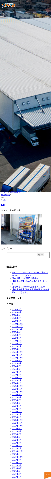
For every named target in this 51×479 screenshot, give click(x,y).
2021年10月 (17, 457)
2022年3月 (17, 443)
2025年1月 (17, 349)
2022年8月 (17, 431)
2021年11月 (17, 454)
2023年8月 (17, 397)
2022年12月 (17, 420)
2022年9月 (17, 428)
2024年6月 (17, 369)
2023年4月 (17, 409)
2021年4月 (17, 468)
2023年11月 (17, 389)
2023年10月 (17, 392)
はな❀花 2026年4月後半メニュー (28, 287)
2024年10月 (17, 358)
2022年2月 (17, 445)
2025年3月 (17, 343)
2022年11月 (17, 423)
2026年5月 (17, 309)
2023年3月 (17, 411)
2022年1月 (17, 448)
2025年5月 (17, 341)
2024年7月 (17, 366)
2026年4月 (17, 312)
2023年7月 (17, 400)
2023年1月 (17, 417)
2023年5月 (17, 406)
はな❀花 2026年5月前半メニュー (28, 278)
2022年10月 (17, 426)
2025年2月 (17, 346)
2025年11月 (17, 326)
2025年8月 (17, 332)
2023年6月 (17, 403)
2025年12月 (17, 324)
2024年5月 (17, 372)
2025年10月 (17, 329)
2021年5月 (17, 465)
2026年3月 (17, 315)
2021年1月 (17, 477)
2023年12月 (17, 386)
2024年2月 (17, 380)
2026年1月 (17, 321)
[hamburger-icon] (47, 5)
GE (4, 200)
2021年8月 (17, 460)
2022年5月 (17, 437)
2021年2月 (17, 474)
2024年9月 (17, 360)
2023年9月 (17, 394)
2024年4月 (17, 375)
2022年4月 (17, 440)
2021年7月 (17, 462)
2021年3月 (17, 471)
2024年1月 (17, 383)
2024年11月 (17, 355)
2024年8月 (17, 363)
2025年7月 (17, 335)
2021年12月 (17, 451)
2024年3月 (17, 377)
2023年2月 (17, 414)
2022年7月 (17, 434)
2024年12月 (17, 352)
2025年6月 (17, 338)
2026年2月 (17, 318)
